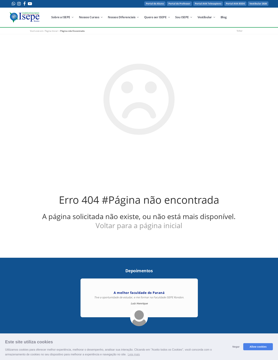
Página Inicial (51, 30)
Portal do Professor (179, 3)
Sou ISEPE (183, 17)
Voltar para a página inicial (139, 225)
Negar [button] (236, 346)
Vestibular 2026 (258, 3)
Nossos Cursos (91, 17)
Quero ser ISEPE (157, 17)
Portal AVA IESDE (235, 3)
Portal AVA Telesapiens (208, 3)
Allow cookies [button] (258, 346)
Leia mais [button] (134, 354)
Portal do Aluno (155, 3)
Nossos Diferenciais (123, 17)
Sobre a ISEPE (62, 17)
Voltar (240, 30)
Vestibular (206, 17)
